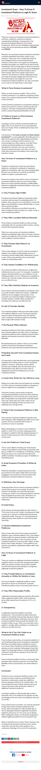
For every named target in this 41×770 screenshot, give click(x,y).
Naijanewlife (5, 16)
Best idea (4, 734)
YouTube (25, 755)
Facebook (16, 755)
